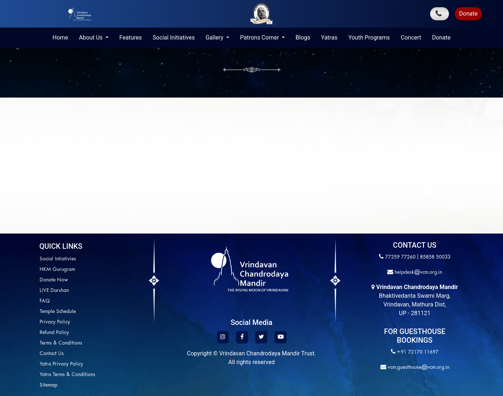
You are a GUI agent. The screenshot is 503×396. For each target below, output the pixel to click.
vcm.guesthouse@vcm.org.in (417, 367)
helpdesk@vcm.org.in (417, 272)
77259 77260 (400, 257)
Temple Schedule (22, 311)
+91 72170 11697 (417, 352)
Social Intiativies (22, 259)
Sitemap (12, 385)
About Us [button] (91, 37)
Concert (411, 37)
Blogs (303, 37)
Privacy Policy (19, 322)
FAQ (9, 301)
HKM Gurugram (21, 269)
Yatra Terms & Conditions (31, 374)
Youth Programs (369, 37)
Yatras (329, 37)
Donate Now (18, 280)
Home (60, 37)
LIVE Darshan (18, 290)
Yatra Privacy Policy (25, 364)
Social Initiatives (174, 37)
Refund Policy (18, 332)
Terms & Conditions (25, 343)
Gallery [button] (215, 37)
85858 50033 (435, 257)
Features (130, 37)
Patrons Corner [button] (260, 37)
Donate (468, 13)
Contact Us (16, 353)
